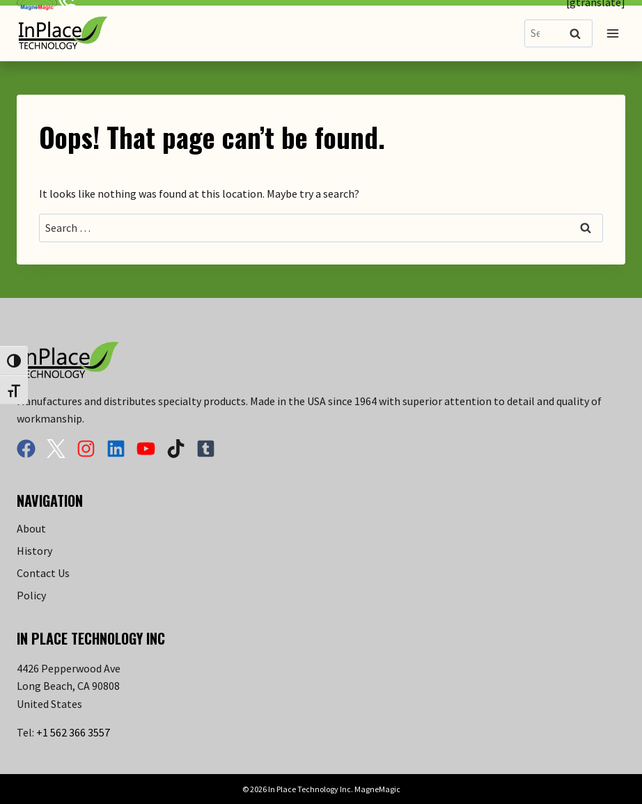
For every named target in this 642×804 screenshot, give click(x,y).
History (34, 551)
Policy (31, 595)
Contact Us (43, 573)
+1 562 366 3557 (73, 732)
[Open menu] (612, 33)
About (31, 528)
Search (579, 34)
